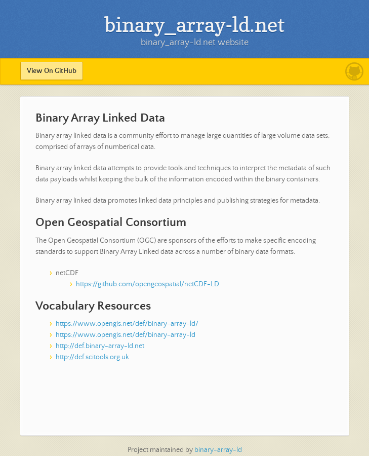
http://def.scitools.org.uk (92, 357)
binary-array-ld (218, 450)
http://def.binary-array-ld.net (100, 346)
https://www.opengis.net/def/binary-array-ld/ (127, 324)
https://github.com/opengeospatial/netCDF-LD (147, 284)
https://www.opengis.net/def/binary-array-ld (125, 335)
